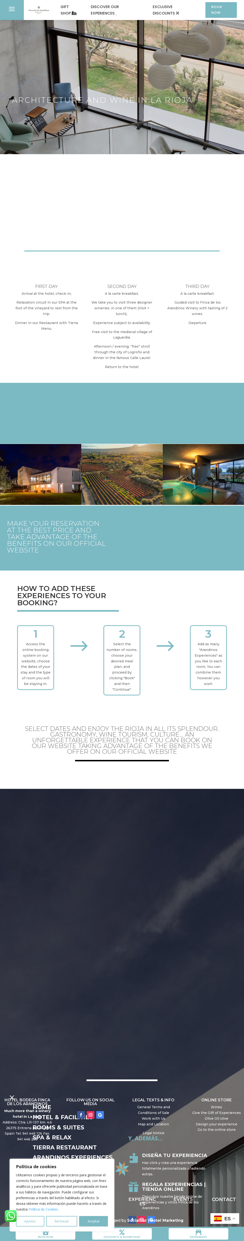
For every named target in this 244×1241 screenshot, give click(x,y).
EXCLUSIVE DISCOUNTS (163, 10)
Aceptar (94, 1221)
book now (45, 1237)
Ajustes (30, 1221)
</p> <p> (121, 815)
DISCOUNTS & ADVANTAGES (122, 1237)
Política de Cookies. (44, 1209)
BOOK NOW (216, 10)
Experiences (198, 1237)
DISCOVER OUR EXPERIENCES (105, 10)
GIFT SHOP (66, 10)
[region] (62, 1195)
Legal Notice (153, 1134)
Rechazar (62, 1221)
